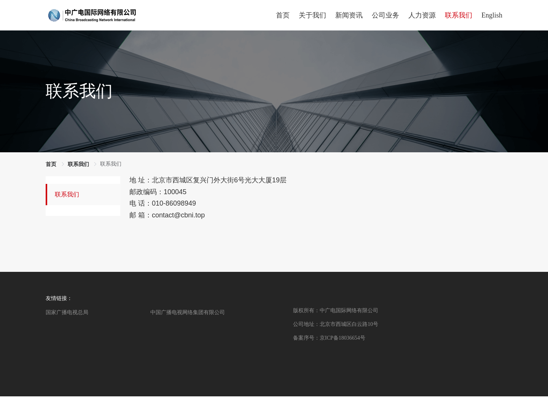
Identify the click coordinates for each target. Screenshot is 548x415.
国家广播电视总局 (67, 312)
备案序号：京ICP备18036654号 (329, 338)
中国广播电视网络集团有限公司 (187, 312)
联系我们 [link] (78, 164)
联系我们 (67, 194)
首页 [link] (51, 164)
